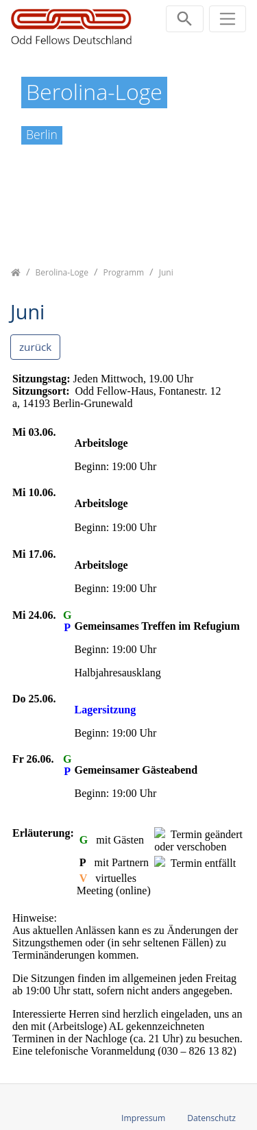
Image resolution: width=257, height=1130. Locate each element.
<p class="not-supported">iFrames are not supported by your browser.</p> (128, 713)
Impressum (143, 1118)
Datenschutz (211, 1118)
